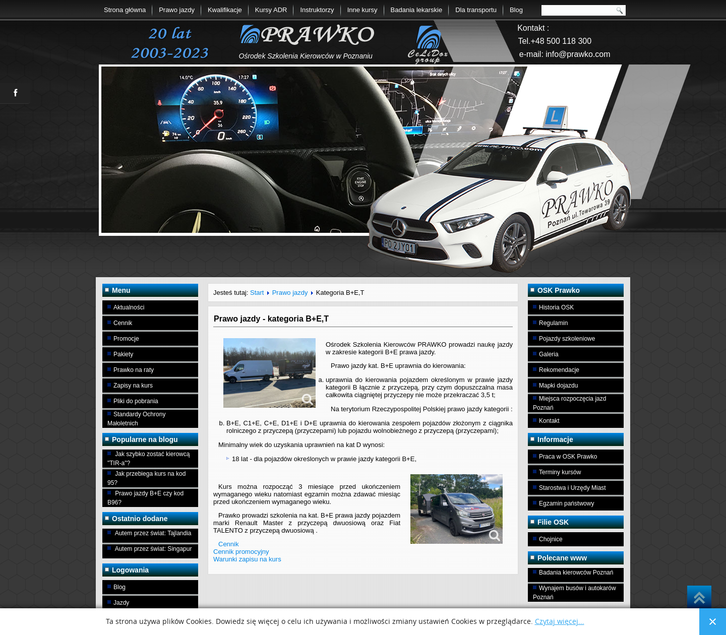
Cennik (122, 323)
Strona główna (125, 10)
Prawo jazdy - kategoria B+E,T (271, 318)
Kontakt (549, 420)
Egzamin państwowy (566, 503)
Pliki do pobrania (135, 401)
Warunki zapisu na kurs (247, 559)
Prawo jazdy (177, 10)
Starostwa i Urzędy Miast (572, 487)
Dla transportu (476, 10)
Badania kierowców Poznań (576, 572)
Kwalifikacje (225, 10)
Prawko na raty (133, 369)
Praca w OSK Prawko (568, 456)
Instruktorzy (317, 10)
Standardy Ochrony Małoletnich (136, 419)
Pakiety (123, 354)
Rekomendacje (559, 369)
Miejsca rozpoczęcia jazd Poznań (569, 403)
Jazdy (121, 602)
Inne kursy (362, 10)
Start (257, 292)
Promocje (126, 338)
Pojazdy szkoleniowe (567, 338)
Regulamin (553, 323)
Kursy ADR (271, 10)
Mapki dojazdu (558, 385)
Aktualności (128, 307)
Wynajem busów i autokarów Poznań (574, 593)
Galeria (549, 354)
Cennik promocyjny (241, 551)
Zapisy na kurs (133, 385)
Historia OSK (556, 307)
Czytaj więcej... (559, 621)
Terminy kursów (560, 472)
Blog (516, 10)
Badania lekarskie (417, 10)
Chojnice (551, 539)
